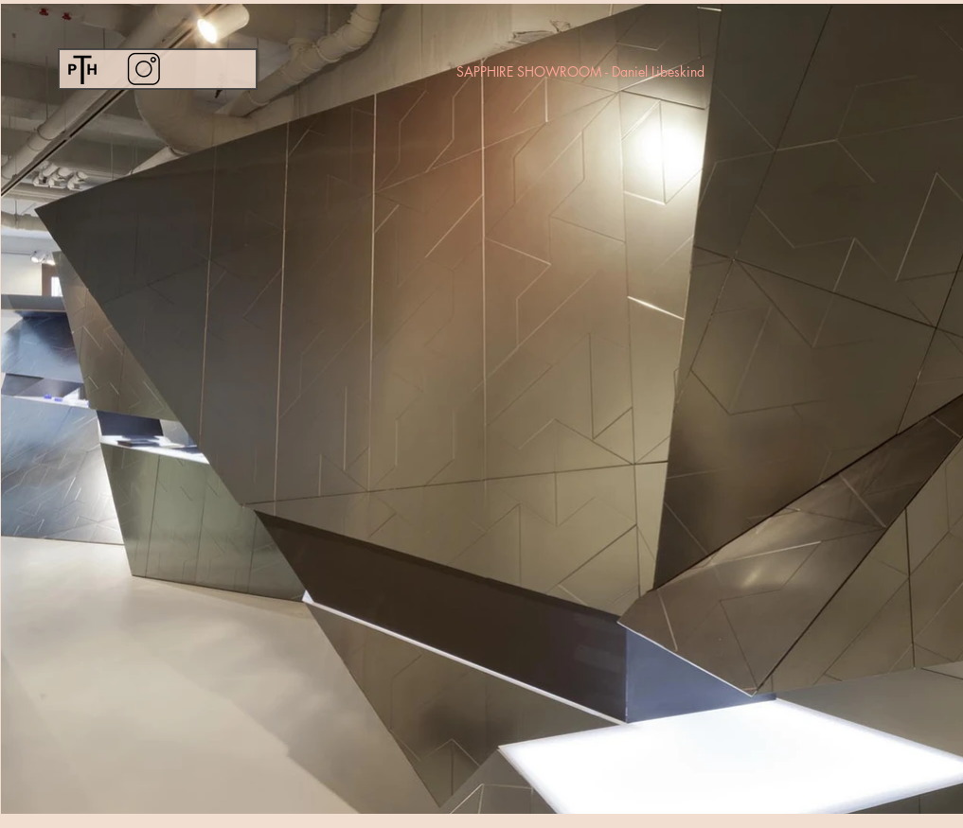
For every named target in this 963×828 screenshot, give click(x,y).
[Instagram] (143, 68)
